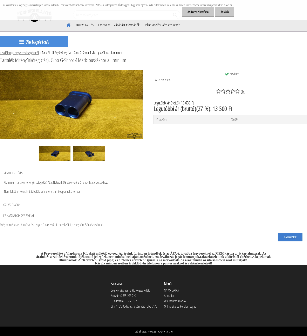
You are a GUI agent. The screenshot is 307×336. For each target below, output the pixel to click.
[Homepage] (66, 24)
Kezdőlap (5, 52)
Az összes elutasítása (198, 12)
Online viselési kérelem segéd (162, 24)
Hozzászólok (290, 237)
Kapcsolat (104, 24)
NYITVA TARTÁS (85, 24)
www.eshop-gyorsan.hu (160, 331)
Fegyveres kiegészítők (26, 52)
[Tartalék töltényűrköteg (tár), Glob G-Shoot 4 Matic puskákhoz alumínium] (71, 71)
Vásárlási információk (126, 24)
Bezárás (224, 12)
